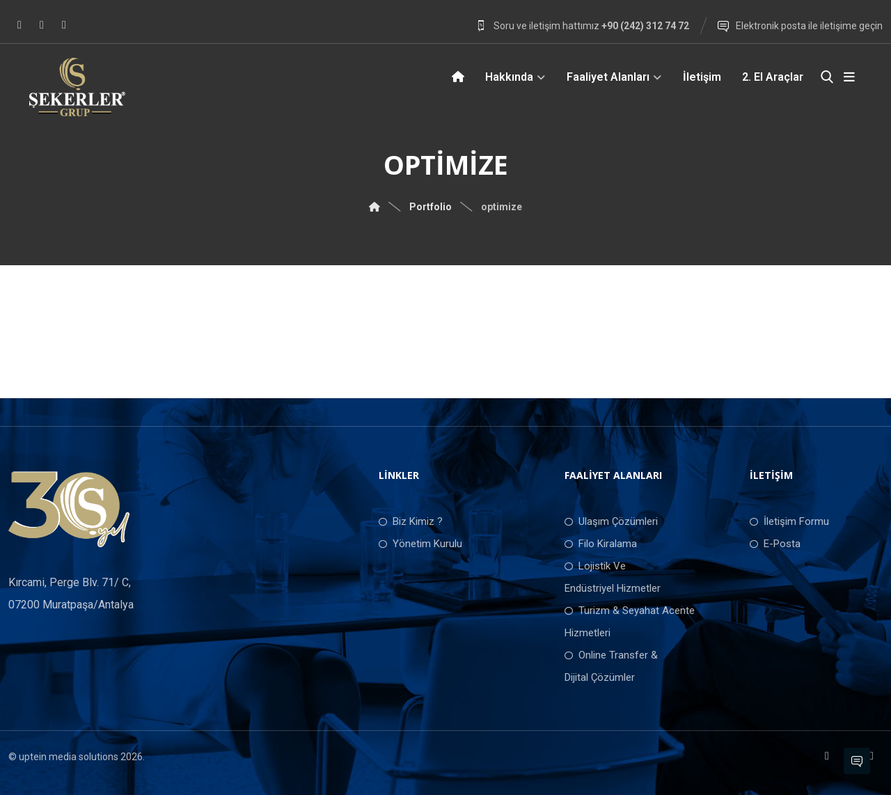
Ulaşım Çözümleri (611, 521)
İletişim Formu (789, 521)
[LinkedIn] (64, 25)
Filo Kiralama (601, 543)
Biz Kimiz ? (411, 521)
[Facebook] (19, 25)
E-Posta (775, 543)
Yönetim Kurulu (420, 543)
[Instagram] (42, 25)
